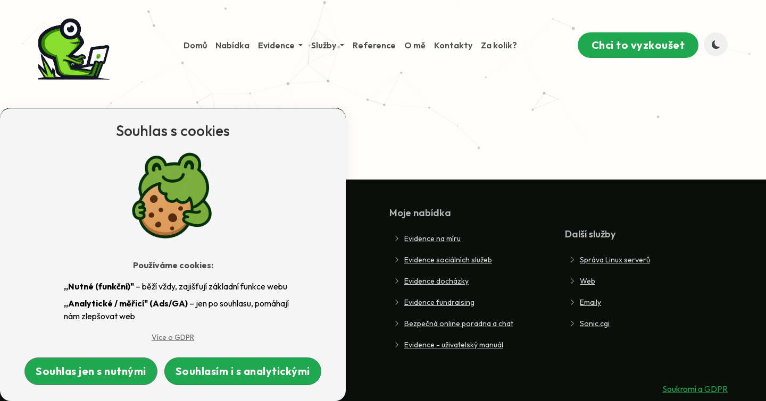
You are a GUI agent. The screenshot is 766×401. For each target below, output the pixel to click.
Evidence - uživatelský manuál (448, 344)
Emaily (585, 302)
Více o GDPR (173, 337)
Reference (374, 45)
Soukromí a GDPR (695, 388)
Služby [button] (324, 45)
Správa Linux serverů (609, 260)
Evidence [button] (277, 45)
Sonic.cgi (589, 323)
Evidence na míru (427, 238)
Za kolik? (499, 45)
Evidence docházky (431, 281)
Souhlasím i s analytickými (243, 371)
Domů (195, 45)
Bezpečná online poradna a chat (453, 323)
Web (582, 281)
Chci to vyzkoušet (638, 45)
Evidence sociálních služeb (443, 260)
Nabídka (232, 45)
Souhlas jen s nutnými (91, 371)
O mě (415, 45)
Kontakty (453, 45)
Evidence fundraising (434, 302)
